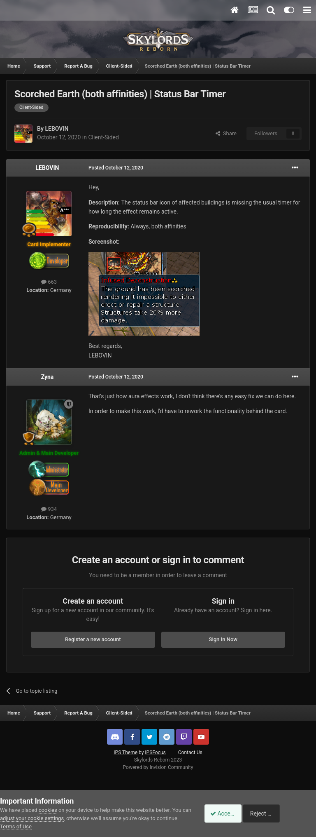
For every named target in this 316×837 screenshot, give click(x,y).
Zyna (47, 377)
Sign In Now (223, 639)
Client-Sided (103, 137)
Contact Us (190, 752)
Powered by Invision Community (158, 767)
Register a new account (93, 639)
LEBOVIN (56, 128)
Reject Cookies (287, 813)
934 (49, 509)
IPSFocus (155, 752)
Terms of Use (39, 826)
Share (226, 133)
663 (49, 282)
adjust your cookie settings (42, 818)
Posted (115, 168)
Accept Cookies (225, 813)
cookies (48, 810)
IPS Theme (125, 752)
